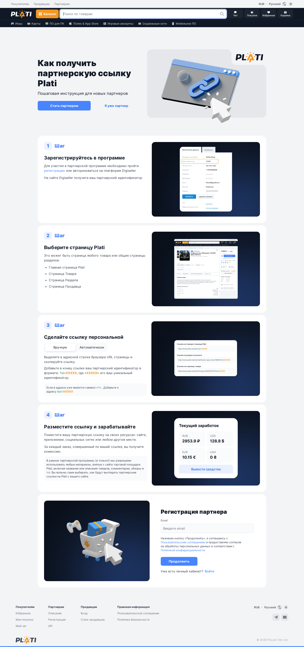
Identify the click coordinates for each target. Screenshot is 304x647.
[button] (222, 14)
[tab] (60, 347)
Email (164, 520)
